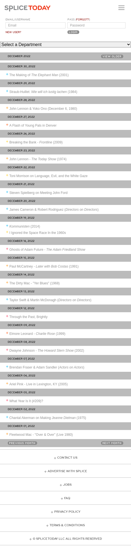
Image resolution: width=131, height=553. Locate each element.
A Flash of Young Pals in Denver (32, 125)
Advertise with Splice (67, 471)
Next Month (112, 443)
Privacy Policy (67, 512)
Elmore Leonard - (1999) (37, 334)
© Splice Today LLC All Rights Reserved (67, 539)
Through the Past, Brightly (28, 317)
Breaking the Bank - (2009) (35, 142)
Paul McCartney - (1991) (43, 266)
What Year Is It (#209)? (26, 401)
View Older (112, 56)
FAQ (67, 498)
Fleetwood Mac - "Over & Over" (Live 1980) (41, 435)
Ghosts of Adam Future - (47, 250)
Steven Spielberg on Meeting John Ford (38, 193)
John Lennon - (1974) (38, 159)
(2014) (24, 226)
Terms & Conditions (67, 525)
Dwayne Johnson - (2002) (46, 350)
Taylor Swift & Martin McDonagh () (50, 300)
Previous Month (22, 443)
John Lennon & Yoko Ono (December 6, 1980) (43, 109)
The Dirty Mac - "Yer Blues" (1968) (34, 283)
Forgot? (82, 19)
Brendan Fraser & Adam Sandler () (46, 367)
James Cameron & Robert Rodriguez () (54, 210)
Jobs (67, 485)
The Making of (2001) (39, 75)
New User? (13, 32)
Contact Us (67, 458)
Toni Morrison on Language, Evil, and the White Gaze (48, 176)
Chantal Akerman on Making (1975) (47, 418)
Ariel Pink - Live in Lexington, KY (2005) (38, 384)
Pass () (78, 19)
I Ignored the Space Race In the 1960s (37, 233)
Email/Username (18, 19)
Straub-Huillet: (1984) (43, 92)
